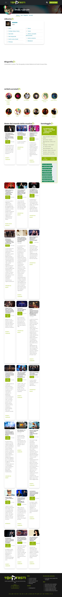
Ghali (19, 504)
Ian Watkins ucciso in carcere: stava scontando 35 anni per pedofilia (34, 493)
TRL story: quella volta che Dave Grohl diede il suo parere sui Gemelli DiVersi (21, 375)
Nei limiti (10, 34)
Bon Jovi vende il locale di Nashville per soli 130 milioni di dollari (21, 539)
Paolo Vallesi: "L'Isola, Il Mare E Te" (9, 498)
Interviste (31, 583)
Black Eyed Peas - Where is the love (49, 142)
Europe (31, 377)
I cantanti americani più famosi (51, 590)
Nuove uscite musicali (33, 580)
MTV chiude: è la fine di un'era (21, 430)
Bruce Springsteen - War (48, 148)
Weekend (30, 41)
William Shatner (7, 197)
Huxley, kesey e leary (13, 31)
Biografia (26, 15)
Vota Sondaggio (45, 158)
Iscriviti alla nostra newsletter (51, 584)
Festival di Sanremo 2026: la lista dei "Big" (21, 309)
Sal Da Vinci (7, 141)
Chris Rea (8, 315)
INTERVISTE (7, 523)
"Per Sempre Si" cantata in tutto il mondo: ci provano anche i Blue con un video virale (9, 136)
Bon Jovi (20, 542)
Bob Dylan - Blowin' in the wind (49, 150)
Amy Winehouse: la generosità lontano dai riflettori (34, 539)
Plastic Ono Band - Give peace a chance (49, 137)
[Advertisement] (51, 35)
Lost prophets (32, 498)
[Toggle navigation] (6, 2)
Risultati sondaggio (52, 158)
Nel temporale (12, 36)
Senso (29, 28)
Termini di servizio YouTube (50, 585)
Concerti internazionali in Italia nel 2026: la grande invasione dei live (9, 433)
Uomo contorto (32, 38)
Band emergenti (32, 582)
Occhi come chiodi (13, 39)
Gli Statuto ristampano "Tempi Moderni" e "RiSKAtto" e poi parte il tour (9, 241)
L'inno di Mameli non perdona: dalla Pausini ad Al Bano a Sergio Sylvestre (21, 192)
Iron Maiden (32, 195)
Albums (18, 15)
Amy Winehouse (32, 543)
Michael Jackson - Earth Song (49, 153)
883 (31, 242)
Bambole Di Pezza (20, 138)
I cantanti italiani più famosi (50, 588)
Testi (22, 15)
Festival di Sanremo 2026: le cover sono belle (21, 134)
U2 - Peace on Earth (47, 146)
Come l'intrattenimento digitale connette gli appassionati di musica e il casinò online (34, 312)
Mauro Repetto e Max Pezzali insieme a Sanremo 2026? (34, 238)
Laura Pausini (19, 197)
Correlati (31, 15)
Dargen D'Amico (32, 139)
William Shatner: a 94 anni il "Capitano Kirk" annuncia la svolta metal (9, 192)
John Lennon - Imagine (47, 139)
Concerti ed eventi (32, 578)
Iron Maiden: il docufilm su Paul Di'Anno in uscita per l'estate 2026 (34, 191)
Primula (10, 42)
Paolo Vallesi (7, 502)
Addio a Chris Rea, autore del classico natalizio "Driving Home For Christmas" (9, 311)
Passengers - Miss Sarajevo (48, 144)
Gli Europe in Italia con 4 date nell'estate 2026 (34, 374)
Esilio (9, 28)
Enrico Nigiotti (19, 313)
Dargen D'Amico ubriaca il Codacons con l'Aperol (34, 134)
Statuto (7, 245)
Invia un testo (53, 2)
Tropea (31, 437)
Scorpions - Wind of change (48, 152)
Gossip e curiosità (32, 579)
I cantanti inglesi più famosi (50, 589)
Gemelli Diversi (19, 380)
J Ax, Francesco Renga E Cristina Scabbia (8, 100)
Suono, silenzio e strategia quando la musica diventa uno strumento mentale (21, 239)
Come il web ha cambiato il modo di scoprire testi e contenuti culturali (9, 375)
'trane (29, 31)
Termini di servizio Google (50, 586)
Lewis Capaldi (7, 380)
